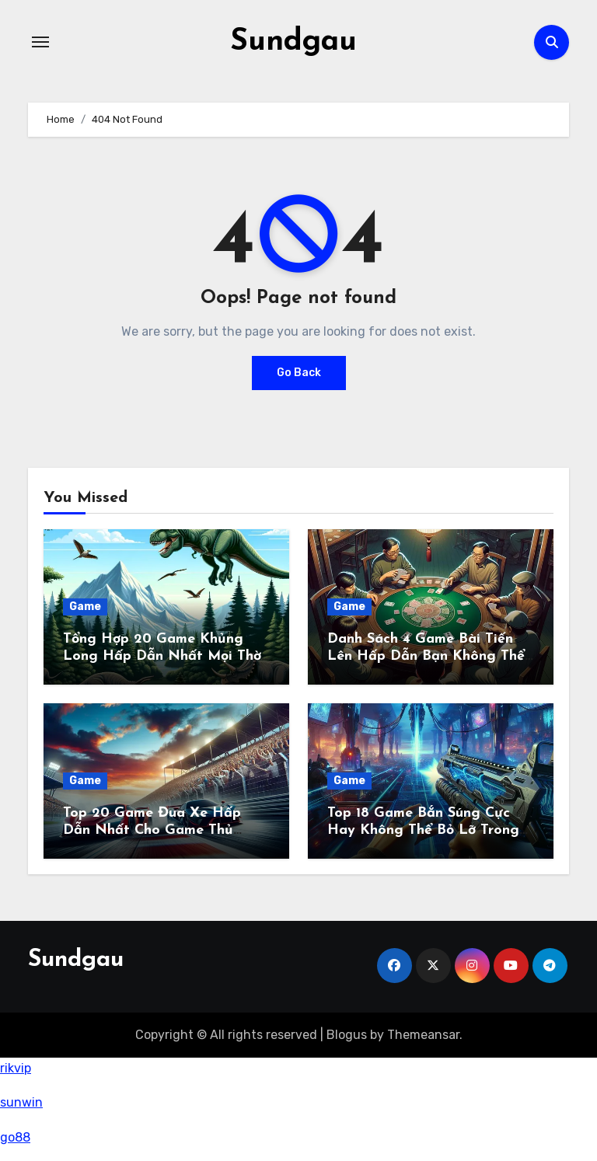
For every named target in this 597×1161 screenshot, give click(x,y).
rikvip (15, 1068)
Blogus (346, 1034)
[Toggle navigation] (40, 42)
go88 (15, 1137)
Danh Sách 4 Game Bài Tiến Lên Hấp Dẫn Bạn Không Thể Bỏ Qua (426, 656)
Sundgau (293, 42)
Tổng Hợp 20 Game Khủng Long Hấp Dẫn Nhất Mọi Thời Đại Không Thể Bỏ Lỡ (164, 656)
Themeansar (423, 1034)
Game (85, 606)
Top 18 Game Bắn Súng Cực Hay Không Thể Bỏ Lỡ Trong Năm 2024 (423, 830)
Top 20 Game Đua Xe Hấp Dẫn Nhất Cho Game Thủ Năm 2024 (152, 830)
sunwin (21, 1102)
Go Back (299, 371)
